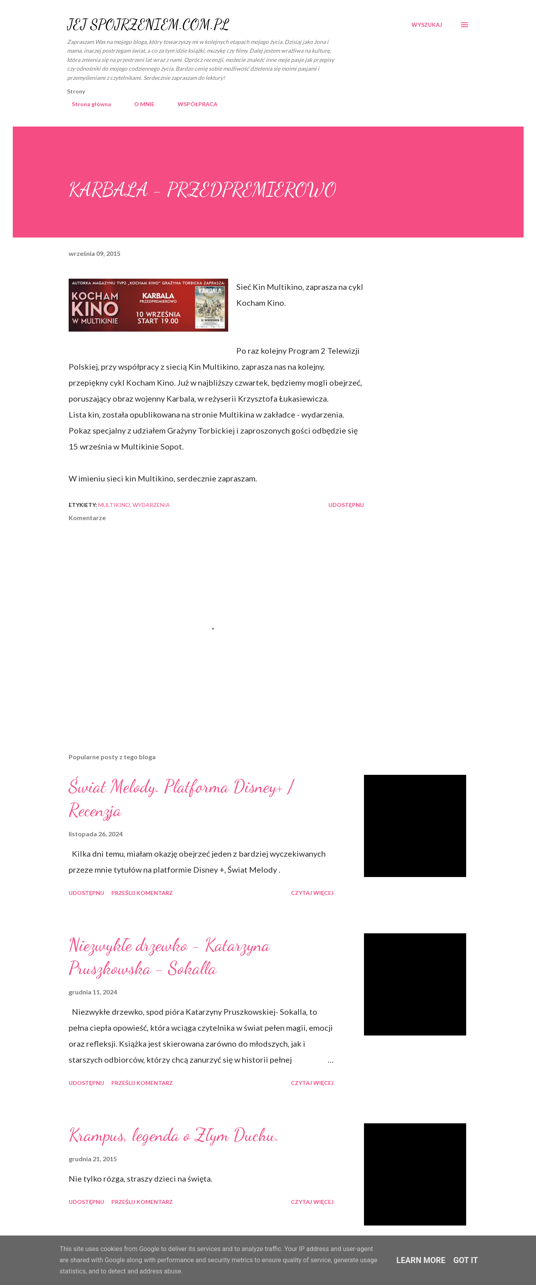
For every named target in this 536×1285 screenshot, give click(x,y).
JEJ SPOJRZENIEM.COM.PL (148, 24)
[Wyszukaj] (426, 25)
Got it (465, 1260)
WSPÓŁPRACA (193, 104)
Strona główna (86, 104)
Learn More (420, 1260)
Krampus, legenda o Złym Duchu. (174, 1135)
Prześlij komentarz (142, 892)
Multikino (114, 504)
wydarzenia (151, 504)
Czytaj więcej (312, 892)
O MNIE (139, 104)
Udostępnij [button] (346, 504)
